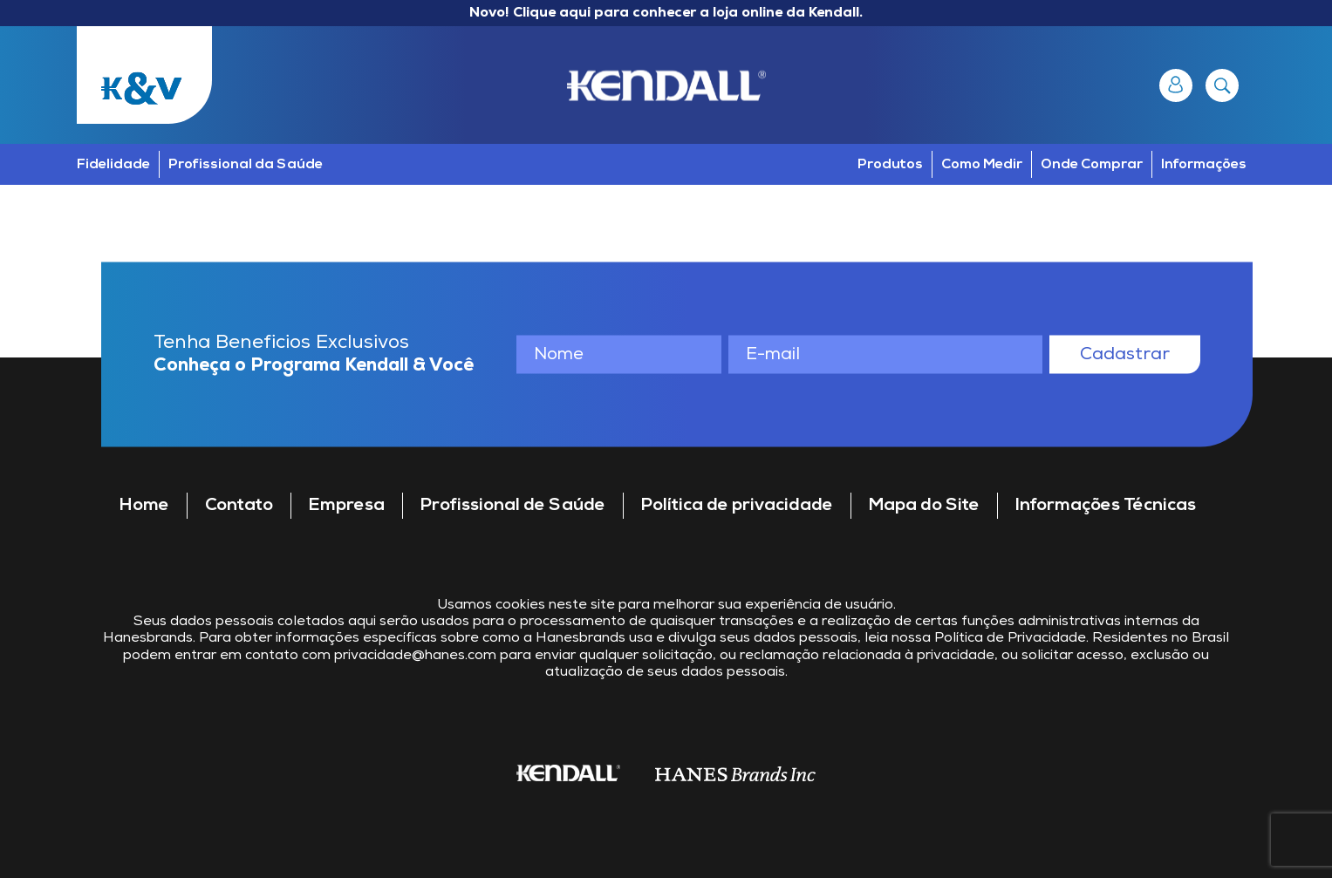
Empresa (347, 505)
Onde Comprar (1092, 165)
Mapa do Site (924, 505)
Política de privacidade (737, 505)
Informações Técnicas (1105, 505)
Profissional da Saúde (245, 165)
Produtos (890, 165)
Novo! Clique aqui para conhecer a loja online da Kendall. (666, 13)
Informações (1204, 165)
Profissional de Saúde (512, 505)
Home (144, 505)
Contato (239, 505)
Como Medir (981, 165)
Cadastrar (1125, 354)
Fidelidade (113, 165)
